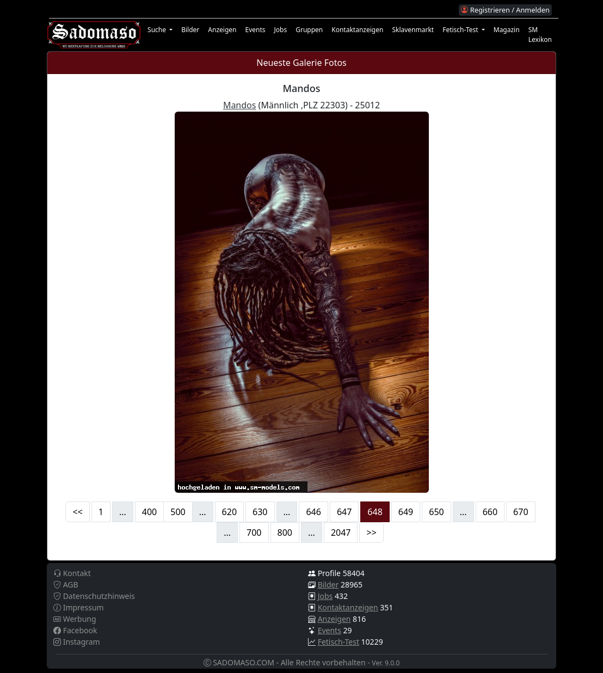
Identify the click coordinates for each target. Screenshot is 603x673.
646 (313, 512)
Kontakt (72, 573)
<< (77, 512)
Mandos (239, 105)
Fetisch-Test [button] (461, 29)
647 (344, 512)
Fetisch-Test (338, 642)
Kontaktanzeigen (357, 29)
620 (229, 512)
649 (405, 512)
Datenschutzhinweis (94, 596)
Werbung (74, 619)
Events (255, 29)
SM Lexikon (540, 34)
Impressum (78, 607)
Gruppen (309, 29)
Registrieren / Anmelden (505, 10)
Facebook (75, 630)
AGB (65, 584)
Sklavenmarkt (413, 29)
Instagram (76, 642)
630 (260, 512)
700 (254, 533)
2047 (341, 533)
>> (371, 533)
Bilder (190, 29)
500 (177, 512)
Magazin (507, 29)
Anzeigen (222, 29)
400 (149, 512)
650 (436, 512)
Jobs (280, 29)
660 (490, 512)
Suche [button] (157, 29)
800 (285, 533)
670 (520, 512)
